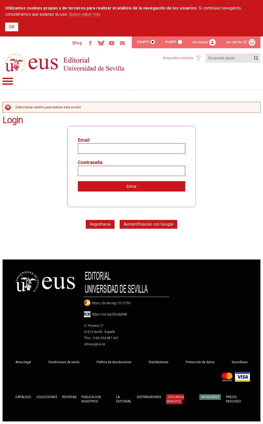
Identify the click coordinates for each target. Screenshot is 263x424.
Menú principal (8, 81)
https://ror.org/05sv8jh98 (109, 314)
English (170, 42)
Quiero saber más (85, 14)
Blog (77, 43)
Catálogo (23, 397)
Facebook (90, 43)
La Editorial (123, 399)
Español (143, 42)
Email (122, 43)
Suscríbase (240, 362)
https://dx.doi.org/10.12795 (111, 303)
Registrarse (100, 224)
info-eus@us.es (94, 344)
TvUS (112, 43)
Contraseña (90, 162)
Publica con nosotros (91, 399)
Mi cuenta (200, 42)
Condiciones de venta (63, 362)
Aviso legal (23, 362)
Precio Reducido (233, 399)
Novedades (210, 397)
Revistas (69, 397)
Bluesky (101, 43)
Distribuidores (158, 362)
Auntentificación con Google (148, 224)
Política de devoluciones (114, 362)
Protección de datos (200, 362)
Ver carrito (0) (236, 42)
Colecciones (46, 397)
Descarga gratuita (175, 399)
